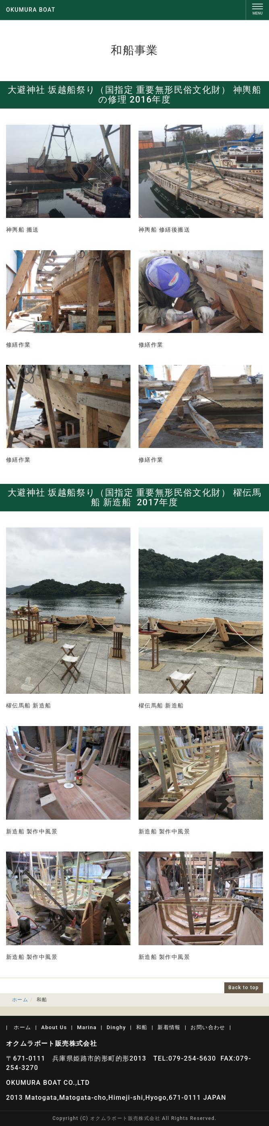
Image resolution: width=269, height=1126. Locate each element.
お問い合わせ (207, 1027)
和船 (142, 1027)
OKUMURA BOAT (31, 9)
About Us (54, 1027)
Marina (87, 1027)
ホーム (20, 1000)
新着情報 (169, 1027)
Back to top (243, 987)
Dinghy (116, 1027)
